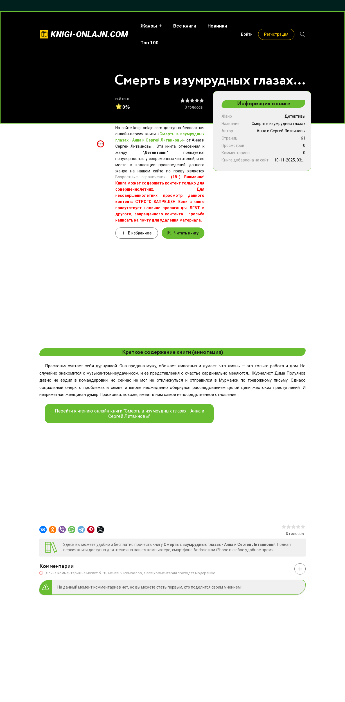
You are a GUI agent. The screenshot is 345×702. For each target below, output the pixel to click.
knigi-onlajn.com (89, 34)
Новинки (216, 26)
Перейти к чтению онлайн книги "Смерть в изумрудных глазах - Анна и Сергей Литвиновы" (129, 413)
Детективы (295, 116)
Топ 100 (148, 42)
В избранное (137, 233)
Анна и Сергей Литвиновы (281, 131)
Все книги (183, 26)
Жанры (147, 26)
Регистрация (276, 34)
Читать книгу (183, 233)
